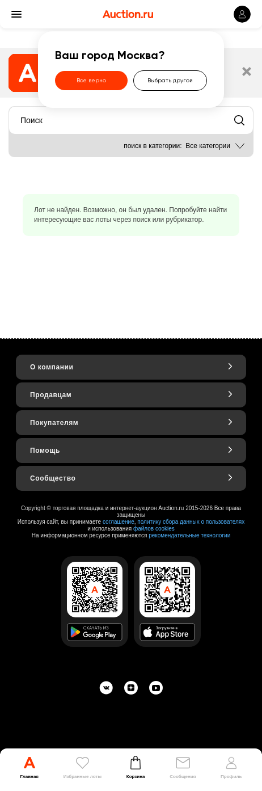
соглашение (118, 522)
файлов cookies (154, 528)
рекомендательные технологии (189, 535)
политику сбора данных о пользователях (190, 522)
